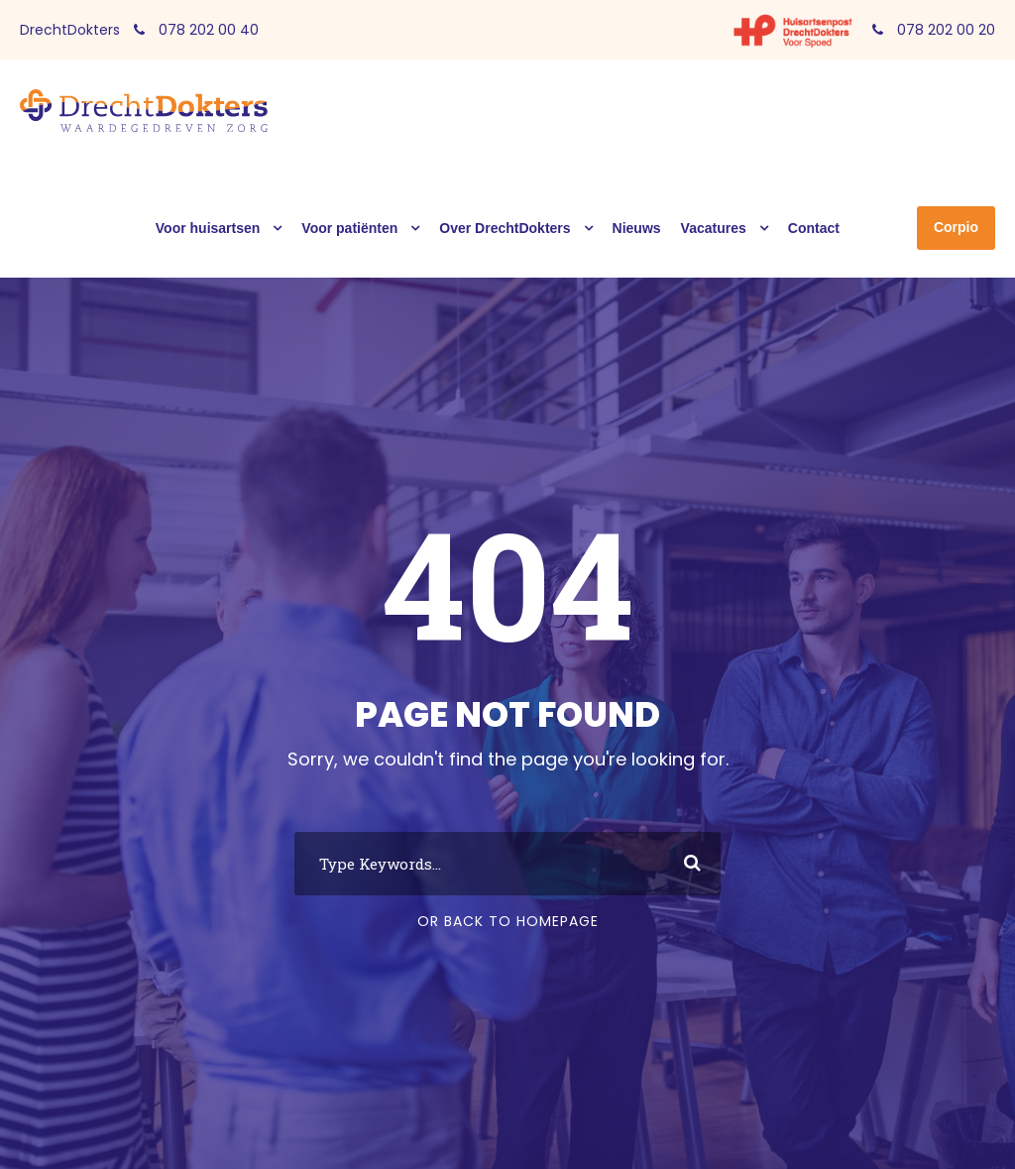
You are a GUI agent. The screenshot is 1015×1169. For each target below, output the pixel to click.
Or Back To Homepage (508, 921)
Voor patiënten (349, 228)
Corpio (956, 227)
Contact (814, 228)
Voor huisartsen (208, 228)
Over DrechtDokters (504, 228)
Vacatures (713, 228)
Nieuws (637, 228)
